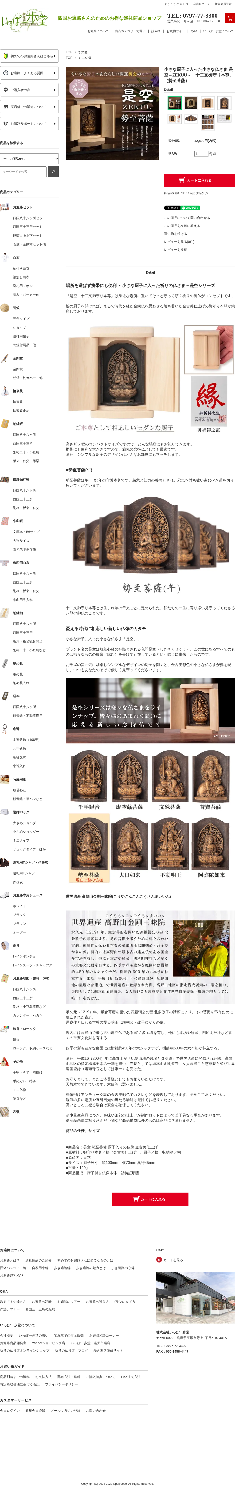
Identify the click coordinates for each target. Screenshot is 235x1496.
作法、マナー (10, 1309)
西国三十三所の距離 (40, 1309)
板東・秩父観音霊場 (28, 641)
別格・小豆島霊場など (29, 1007)
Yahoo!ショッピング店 (48, 1343)
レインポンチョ (24, 956)
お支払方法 (43, 1377)
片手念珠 (19, 748)
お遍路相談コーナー (104, 1335)
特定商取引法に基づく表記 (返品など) (186, 193)
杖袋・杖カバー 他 (28, 378)
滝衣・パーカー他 (26, 295)
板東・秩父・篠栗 (26, 461)
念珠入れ (19, 766)
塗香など (19, 1099)
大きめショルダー (26, 823)
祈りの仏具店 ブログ (71, 1350)
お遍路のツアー (68, 1302)
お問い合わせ (96, 1410)
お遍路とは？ (10, 1260)
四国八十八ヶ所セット (29, 218)
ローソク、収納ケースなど (32, 1048)
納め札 (18, 674)
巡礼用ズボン (23, 286)
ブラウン (19, 924)
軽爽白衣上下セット (28, 235)
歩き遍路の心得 (122, 1268)
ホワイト (19, 906)
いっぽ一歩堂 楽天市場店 (90, 1343)
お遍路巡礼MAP (12, 1275)
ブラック (19, 915)
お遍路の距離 (42, 1302)
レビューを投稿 (175, 250)
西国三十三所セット (28, 227)
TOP (69, 52)
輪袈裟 (18, 402)
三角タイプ (21, 319)
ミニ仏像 (85, 58)
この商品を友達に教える (182, 226)
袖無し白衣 (21, 277)
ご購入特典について (101, 1377)
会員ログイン (201, 4)
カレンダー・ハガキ (28, 1015)
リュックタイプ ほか (29, 849)
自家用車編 (40, 1268)
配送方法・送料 (68, 1377)
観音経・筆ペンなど (28, 799)
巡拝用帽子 (21, 336)
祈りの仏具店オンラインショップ (24, 1350)
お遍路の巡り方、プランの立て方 (110, 1302)
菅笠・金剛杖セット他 (29, 244)
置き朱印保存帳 (24, 549)
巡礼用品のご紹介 (38, 1260)
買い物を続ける (175, 234)
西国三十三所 (23, 443)
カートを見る (173, 1260)
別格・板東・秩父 (26, 508)
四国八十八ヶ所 (24, 434)
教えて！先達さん (13, 1302)
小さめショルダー (26, 832)
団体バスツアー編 (13, 1268)
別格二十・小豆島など (29, 650)
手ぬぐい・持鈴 (24, 1081)
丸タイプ (19, 327)
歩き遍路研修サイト (108, 1350)
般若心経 (19, 790)
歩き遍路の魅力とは (91, 1268)
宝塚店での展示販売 (69, 1335)
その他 (82, 52)
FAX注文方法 (131, 1377)
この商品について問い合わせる (187, 218)
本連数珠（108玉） (27, 740)
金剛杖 (18, 369)
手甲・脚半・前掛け (28, 1072)
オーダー (19, 932)
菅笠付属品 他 (24, 345)
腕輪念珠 (19, 757)
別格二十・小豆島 (26, 452)
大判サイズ (21, 541)
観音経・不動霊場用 (28, 716)
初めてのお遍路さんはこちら (28, 56)
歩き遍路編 (62, 1268)
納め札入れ (21, 683)
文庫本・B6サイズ (26, 532)
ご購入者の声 (16, 90)
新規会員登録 (223, 4)
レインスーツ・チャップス (32, 965)
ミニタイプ (21, 840)
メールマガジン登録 (65, 1410)
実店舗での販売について (25, 107)
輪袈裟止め (21, 411)
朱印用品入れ (23, 600)
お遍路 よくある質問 (23, 73)
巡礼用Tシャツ (24, 873)
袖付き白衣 (21, 268)
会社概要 (6, 1335)
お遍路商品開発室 (13, 1343)
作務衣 (18, 882)
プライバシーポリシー (61, 1384)
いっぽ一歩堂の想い (33, 1335)
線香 (16, 1039)
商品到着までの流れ (15, 1377)
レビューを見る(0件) (179, 242)
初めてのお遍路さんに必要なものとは (85, 1260)
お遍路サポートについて (25, 124)
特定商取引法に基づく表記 (19, 1384)
